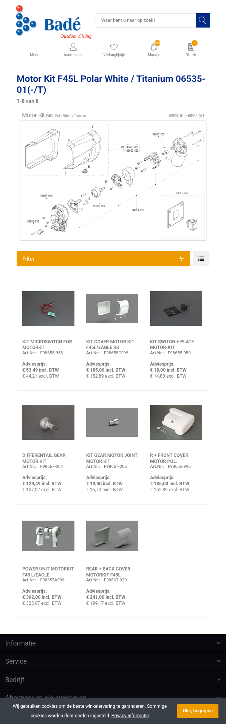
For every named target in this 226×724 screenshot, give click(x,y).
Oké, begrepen (198, 710)
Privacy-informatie (130, 715)
